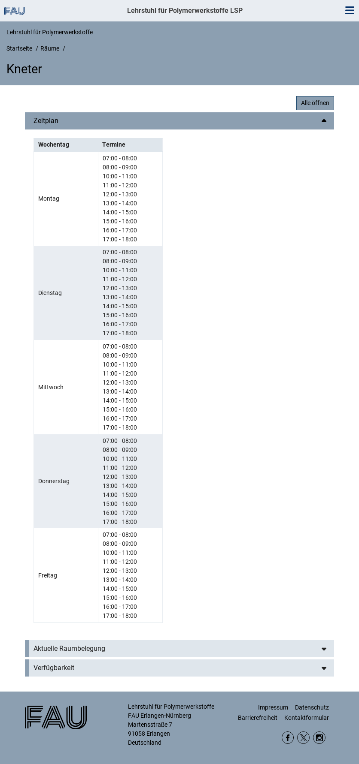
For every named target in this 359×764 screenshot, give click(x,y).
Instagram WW (319, 737)
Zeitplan (45, 121)
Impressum (273, 707)
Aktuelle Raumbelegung (69, 648)
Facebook (288, 737)
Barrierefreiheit (257, 717)
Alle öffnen (315, 102)
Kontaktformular (306, 717)
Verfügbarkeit (53, 668)
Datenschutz (312, 707)
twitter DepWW (303, 737)
